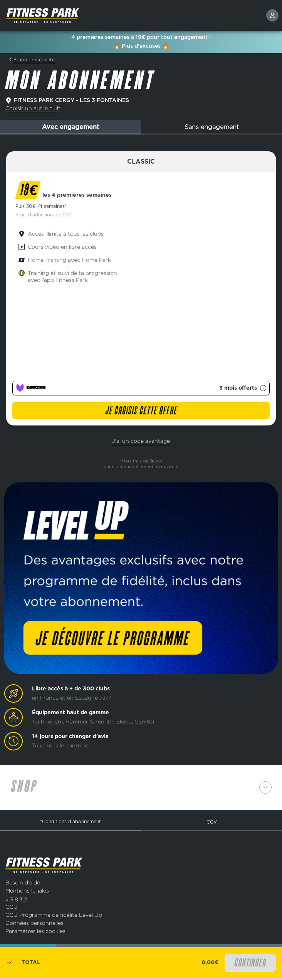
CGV (211, 822)
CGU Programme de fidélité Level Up (53, 915)
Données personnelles (34, 923)
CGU (11, 906)
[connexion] (272, 15)
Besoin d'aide (22, 882)
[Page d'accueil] (61, 15)
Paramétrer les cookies (35, 931)
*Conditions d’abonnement (70, 821)
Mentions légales (27, 890)
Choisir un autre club (32, 108)
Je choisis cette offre (141, 411)
